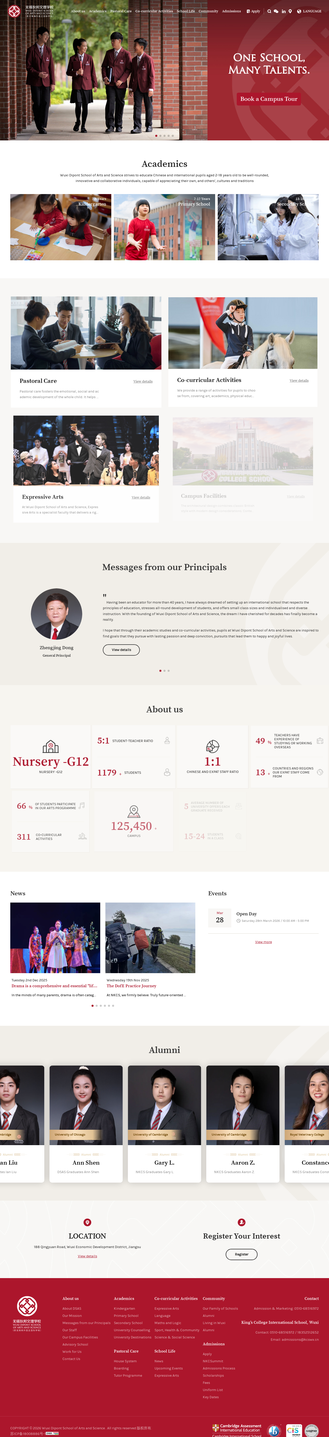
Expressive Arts (166, 1309)
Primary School (126, 1316)
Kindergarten (124, 1309)
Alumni (208, 1316)
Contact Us (71, 1359)
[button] (156, 136)
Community (208, 11)
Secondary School (128, 1323)
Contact (312, 1298)
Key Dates (211, 1397)
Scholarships (213, 1376)
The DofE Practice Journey (131, 986)
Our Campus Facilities (80, 1337)
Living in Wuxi (214, 1323)
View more (263, 942)
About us (78, 11)
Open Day (246, 914)
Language (162, 1316)
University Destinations (132, 1337)
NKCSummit (213, 1361)
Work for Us (71, 1352)
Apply (253, 11)
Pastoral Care (121, 11)
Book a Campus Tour (269, 99)
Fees (206, 1383)
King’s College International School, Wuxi (280, 1322)
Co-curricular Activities (154, 11)
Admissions (231, 11)
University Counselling (132, 1330)
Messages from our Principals (86, 1323)
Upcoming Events (168, 1368)
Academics (97, 11)
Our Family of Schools (220, 1309)
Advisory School (75, 1345)
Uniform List (213, 1390)
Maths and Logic (167, 1323)
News (158, 1361)
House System (125, 1361)
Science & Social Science (174, 1337)
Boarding (121, 1368)
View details (87, 1256)
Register (241, 1254)
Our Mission (72, 1316)
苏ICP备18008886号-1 (28, 1434)
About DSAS (71, 1309)
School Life (186, 11)
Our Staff (69, 1330)
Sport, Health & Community (176, 1330)
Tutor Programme (128, 1376)
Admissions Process (219, 1368)
